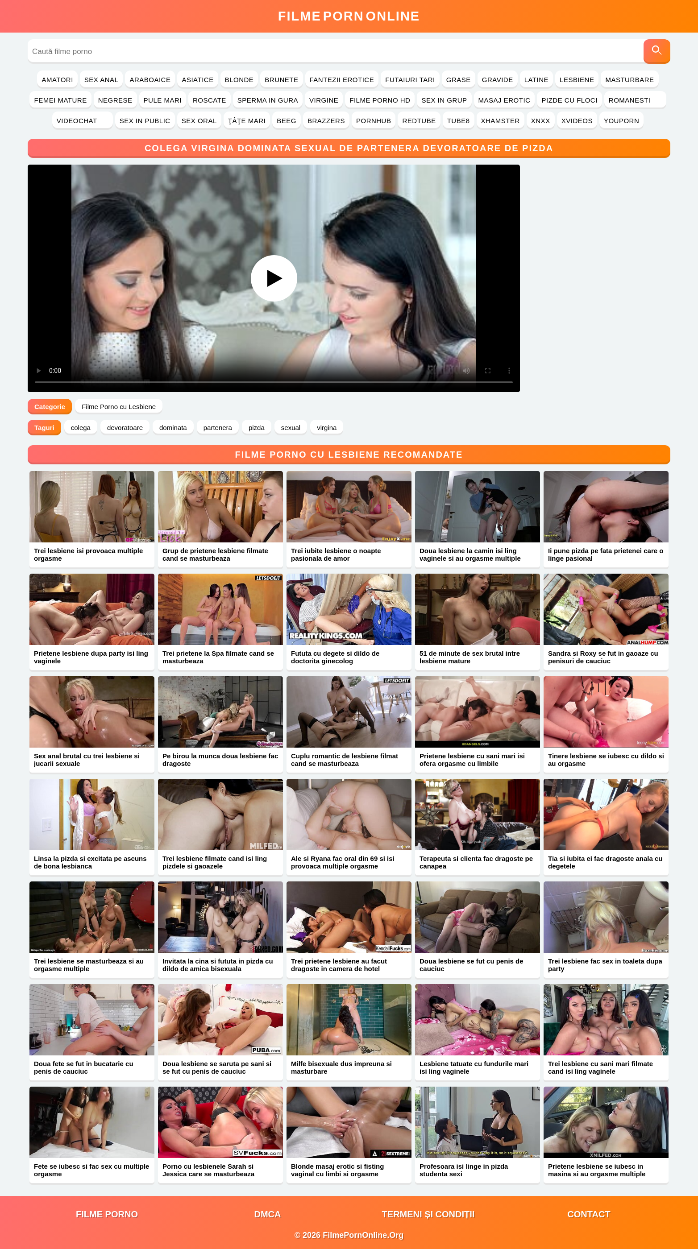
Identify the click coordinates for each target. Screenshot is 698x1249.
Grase (458, 79)
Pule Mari (163, 100)
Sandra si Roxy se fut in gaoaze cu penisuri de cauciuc (603, 657)
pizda (257, 427)
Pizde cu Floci (569, 100)
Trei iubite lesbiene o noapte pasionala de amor (336, 554)
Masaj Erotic (504, 100)
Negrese (115, 100)
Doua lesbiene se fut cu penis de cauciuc (472, 964)
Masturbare (629, 79)
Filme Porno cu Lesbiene (119, 406)
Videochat (82, 120)
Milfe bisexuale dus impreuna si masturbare (341, 1067)
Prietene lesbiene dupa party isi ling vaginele (91, 657)
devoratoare (125, 427)
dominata (173, 427)
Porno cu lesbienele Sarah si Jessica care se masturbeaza (208, 1170)
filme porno (107, 1214)
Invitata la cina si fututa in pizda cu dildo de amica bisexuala (217, 964)
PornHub (373, 120)
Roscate (209, 100)
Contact (588, 1214)
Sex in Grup (444, 100)
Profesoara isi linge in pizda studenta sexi (464, 1170)
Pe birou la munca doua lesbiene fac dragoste (220, 759)
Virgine (323, 100)
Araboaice (149, 79)
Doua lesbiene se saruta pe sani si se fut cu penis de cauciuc (216, 1067)
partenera (218, 427)
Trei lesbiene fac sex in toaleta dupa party (605, 964)
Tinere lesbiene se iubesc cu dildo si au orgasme (606, 759)
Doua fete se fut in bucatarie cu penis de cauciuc (83, 1067)
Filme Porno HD (379, 100)
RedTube (419, 120)
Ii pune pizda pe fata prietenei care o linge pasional (605, 554)
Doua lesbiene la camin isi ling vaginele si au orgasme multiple (470, 554)
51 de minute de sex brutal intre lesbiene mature (470, 657)
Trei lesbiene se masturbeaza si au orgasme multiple (89, 964)
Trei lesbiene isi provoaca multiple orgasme (88, 554)
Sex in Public (145, 120)
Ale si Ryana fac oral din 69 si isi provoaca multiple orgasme (343, 862)
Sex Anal (101, 79)
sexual (290, 427)
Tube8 (458, 120)
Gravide (497, 79)
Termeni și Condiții (428, 1214)
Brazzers (326, 120)
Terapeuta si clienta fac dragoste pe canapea (476, 862)
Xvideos (577, 120)
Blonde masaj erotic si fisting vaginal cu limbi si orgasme (337, 1170)
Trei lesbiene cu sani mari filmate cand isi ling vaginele (600, 1067)
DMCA (267, 1214)
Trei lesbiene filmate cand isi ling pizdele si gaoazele (214, 862)
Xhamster (500, 120)
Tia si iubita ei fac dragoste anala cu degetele (605, 862)
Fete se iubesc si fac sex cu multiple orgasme (91, 1170)
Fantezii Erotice (342, 79)
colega (81, 427)
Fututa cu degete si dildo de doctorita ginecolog (335, 657)
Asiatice (197, 79)
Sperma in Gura (267, 100)
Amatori (57, 79)
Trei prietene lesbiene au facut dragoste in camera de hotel (339, 964)
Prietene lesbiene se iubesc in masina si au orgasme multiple (596, 1170)
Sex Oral (199, 120)
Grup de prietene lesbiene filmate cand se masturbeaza (215, 554)
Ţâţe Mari (247, 120)
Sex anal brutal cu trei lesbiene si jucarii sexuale (87, 759)
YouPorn (621, 120)
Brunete (281, 79)
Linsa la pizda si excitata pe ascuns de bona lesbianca (90, 862)
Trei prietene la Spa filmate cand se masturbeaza (218, 657)
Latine (536, 79)
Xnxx (540, 120)
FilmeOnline (349, 16)
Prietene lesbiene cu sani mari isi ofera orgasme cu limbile (472, 759)
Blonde (239, 79)
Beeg (286, 120)
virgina (327, 427)
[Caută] (657, 51)
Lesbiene (577, 79)
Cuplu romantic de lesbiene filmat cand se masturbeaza (344, 759)
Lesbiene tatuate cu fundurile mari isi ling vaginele (474, 1067)
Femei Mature (60, 100)
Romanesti (635, 100)
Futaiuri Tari (410, 79)
